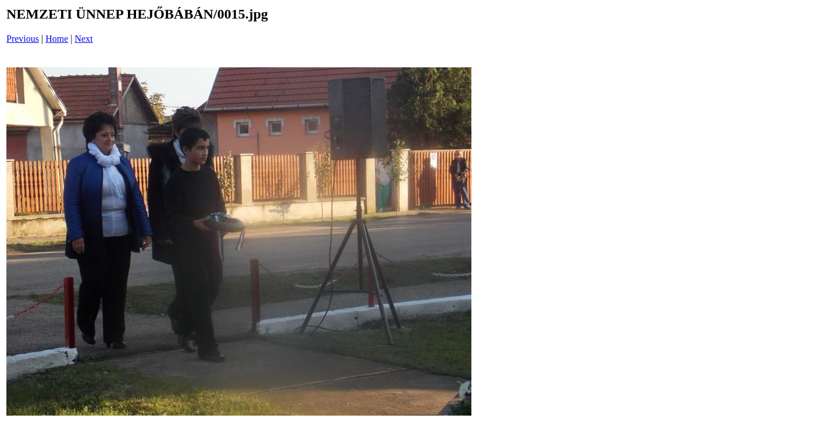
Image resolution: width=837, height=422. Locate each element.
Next (84, 39)
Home (56, 39)
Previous (22, 39)
